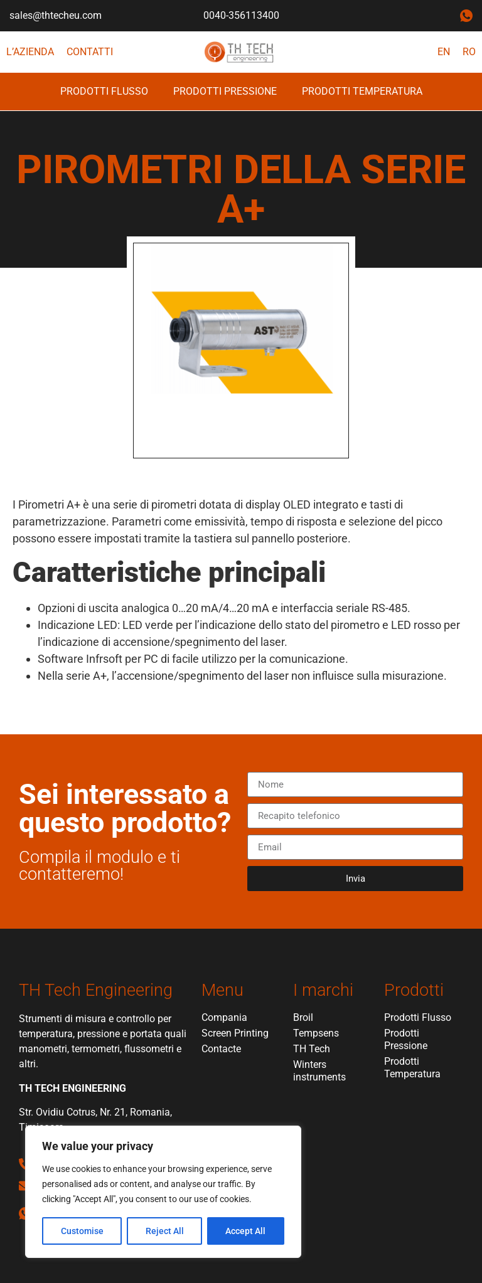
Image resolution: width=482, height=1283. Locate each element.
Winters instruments (319, 1071)
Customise (82, 1231)
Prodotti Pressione (225, 91)
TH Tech (311, 1049)
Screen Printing (235, 1033)
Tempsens (316, 1033)
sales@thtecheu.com (55, 15)
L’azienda (30, 52)
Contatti (90, 52)
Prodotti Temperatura (362, 91)
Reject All (165, 1231)
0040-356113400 (241, 15)
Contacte (221, 1049)
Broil (303, 1017)
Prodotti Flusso (104, 91)
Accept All (246, 1231)
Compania (224, 1017)
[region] (163, 1192)
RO (469, 52)
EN (443, 52)
